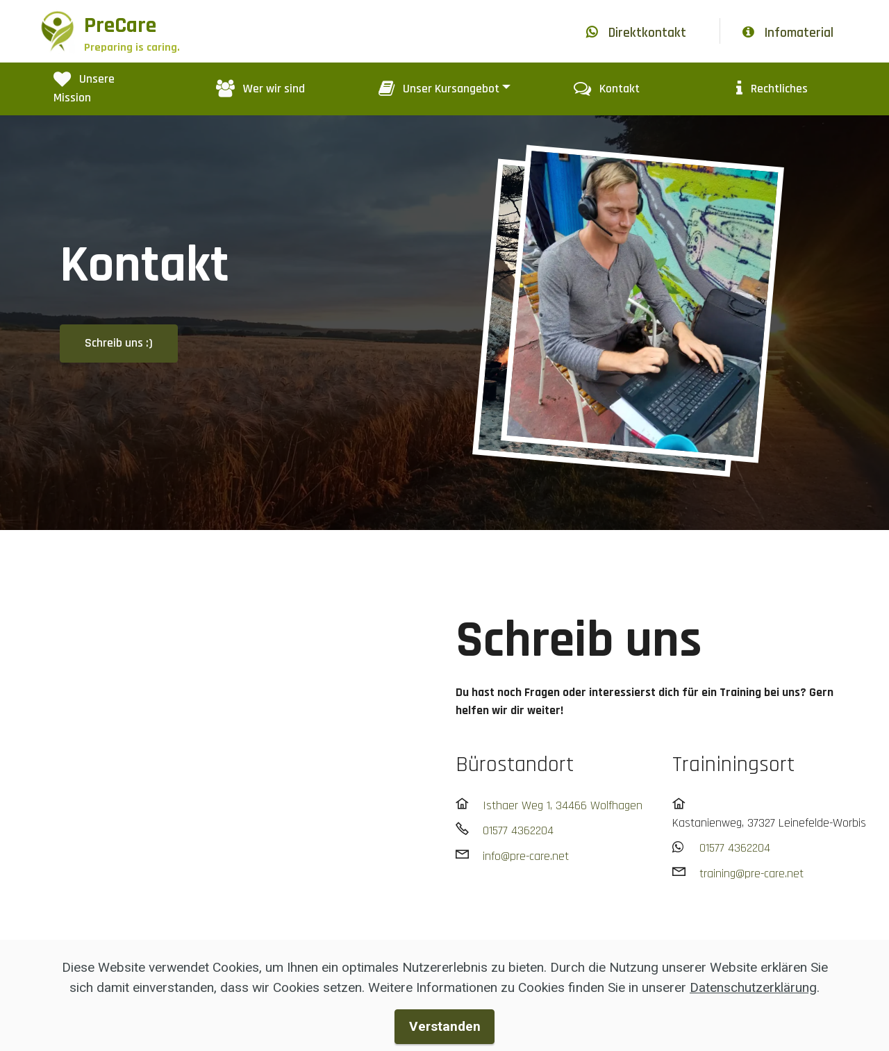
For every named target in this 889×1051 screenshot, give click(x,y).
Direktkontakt (636, 33)
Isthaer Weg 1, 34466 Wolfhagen (562, 805)
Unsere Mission (84, 88)
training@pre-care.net (751, 874)
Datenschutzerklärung (753, 987)
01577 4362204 (518, 830)
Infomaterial (787, 33)
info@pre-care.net (526, 856)
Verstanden (445, 1026)
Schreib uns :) (119, 343)
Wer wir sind (260, 89)
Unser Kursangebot (439, 89)
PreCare (132, 32)
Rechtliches (772, 89)
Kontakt (607, 89)
